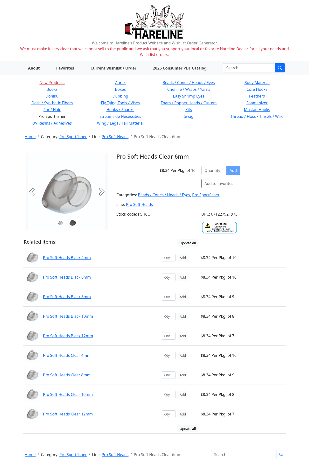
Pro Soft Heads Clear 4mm (67, 355)
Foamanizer (256, 102)
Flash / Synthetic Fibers (52, 102)
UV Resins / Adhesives (52, 123)
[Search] (249, 67)
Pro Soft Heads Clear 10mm (68, 394)
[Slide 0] (60, 222)
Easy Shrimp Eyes (188, 96)
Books (52, 89)
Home (30, 136)
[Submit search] (280, 67)
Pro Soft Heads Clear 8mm (67, 375)
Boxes (120, 89)
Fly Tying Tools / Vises (120, 102)
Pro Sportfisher (73, 136)
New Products (51, 82)
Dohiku (52, 96)
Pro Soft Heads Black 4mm (67, 257)
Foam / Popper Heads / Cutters (189, 102)
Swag (188, 116)
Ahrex (120, 82)
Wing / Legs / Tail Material (120, 123)
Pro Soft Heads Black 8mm (67, 296)
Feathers (257, 96)
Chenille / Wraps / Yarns (188, 89)
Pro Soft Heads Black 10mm (68, 316)
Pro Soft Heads (115, 136)
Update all (188, 243)
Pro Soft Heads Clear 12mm (68, 414)
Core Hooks (256, 89)
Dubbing (120, 96)
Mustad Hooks (257, 109)
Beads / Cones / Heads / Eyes (188, 82)
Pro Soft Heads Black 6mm (67, 277)
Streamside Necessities (120, 116)
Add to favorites (218, 183)
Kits (188, 109)
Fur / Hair (52, 109)
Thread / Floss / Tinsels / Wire (257, 116)
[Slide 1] (72, 222)
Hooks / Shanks (120, 109)
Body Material (256, 82)
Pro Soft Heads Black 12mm (68, 335)
